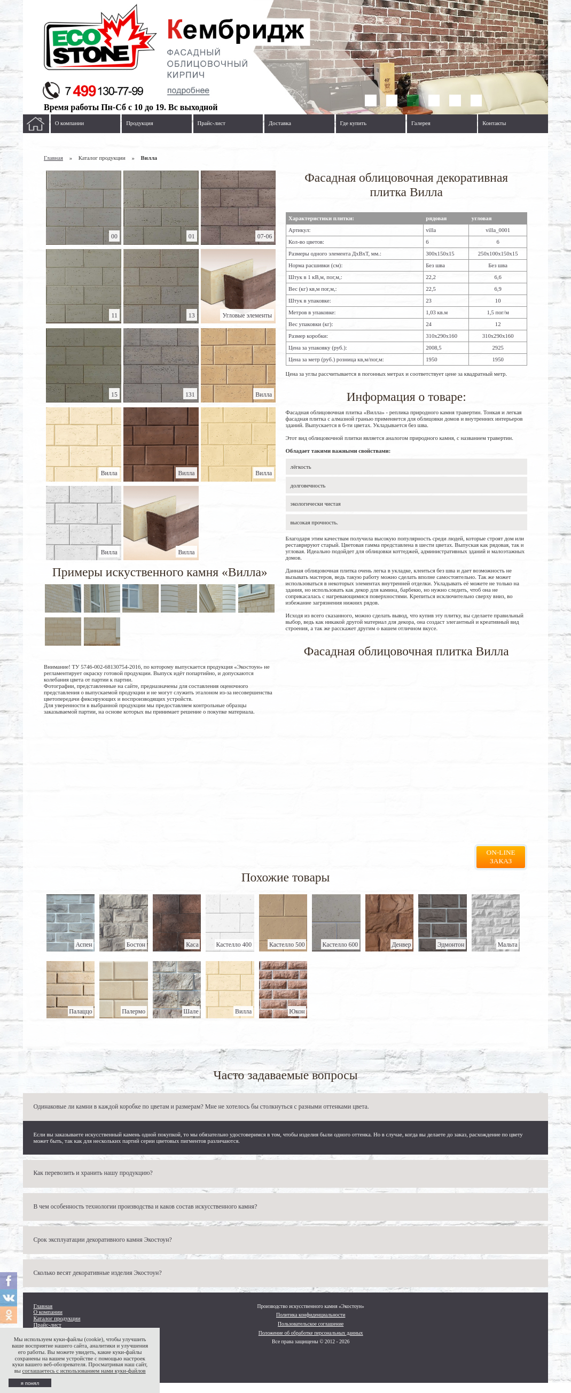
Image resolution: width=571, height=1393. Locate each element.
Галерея (421, 123)
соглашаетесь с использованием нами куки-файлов (84, 1370)
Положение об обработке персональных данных (311, 1333)
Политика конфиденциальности (311, 1315)
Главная (53, 157)
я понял (30, 1383)
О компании (69, 123)
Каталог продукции (56, 1318)
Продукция (139, 123)
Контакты (494, 123)
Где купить (353, 123)
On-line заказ (501, 856)
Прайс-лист (211, 123)
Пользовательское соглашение (310, 1324)
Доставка (280, 123)
